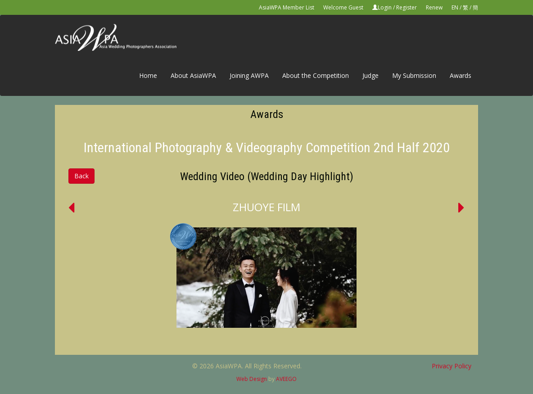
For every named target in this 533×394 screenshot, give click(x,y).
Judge (370, 75)
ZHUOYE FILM (266, 206)
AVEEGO (286, 379)
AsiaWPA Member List (286, 7)
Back (81, 176)
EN (455, 7)
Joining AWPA (249, 75)
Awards (460, 75)
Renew (434, 7)
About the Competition (315, 75)
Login (385, 7)
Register (406, 7)
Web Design (251, 379)
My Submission (414, 75)
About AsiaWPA (193, 75)
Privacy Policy (451, 366)
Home (148, 75)
